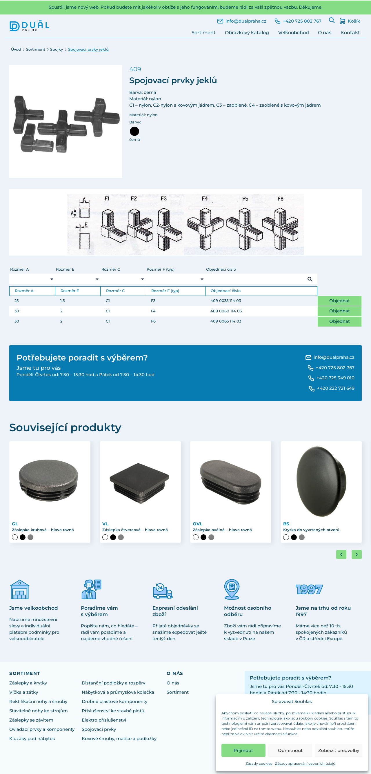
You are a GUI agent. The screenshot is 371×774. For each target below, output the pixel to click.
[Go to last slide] (341, 555)
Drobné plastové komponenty (114, 701)
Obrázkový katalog (247, 32)
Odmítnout (290, 750)
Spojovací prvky (99, 729)
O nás (324, 32)
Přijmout (243, 750)
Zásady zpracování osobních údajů (305, 763)
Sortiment (204, 32)
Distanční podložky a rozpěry (113, 683)
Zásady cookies (258, 763)
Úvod (16, 49)
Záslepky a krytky (28, 683)
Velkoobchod (293, 32)
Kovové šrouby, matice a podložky (119, 739)
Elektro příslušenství (104, 720)
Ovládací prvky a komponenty (41, 729)
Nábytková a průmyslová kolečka (118, 692)
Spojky (56, 49)
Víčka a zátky (23, 692)
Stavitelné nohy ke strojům (38, 711)
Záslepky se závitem (31, 720)
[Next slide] (357, 555)
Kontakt (350, 32)
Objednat (339, 300)
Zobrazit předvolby (338, 750)
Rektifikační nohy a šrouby (38, 701)
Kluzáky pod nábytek (32, 739)
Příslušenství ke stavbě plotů (113, 711)
